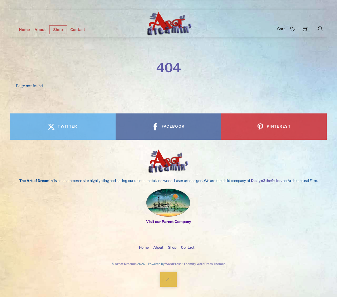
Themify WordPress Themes (204, 264)
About (40, 29)
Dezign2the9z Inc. (266, 181)
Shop (58, 29)
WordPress (173, 264)
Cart (281, 29)
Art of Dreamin (126, 264)
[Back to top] (168, 279)
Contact (77, 29)
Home (24, 29)
